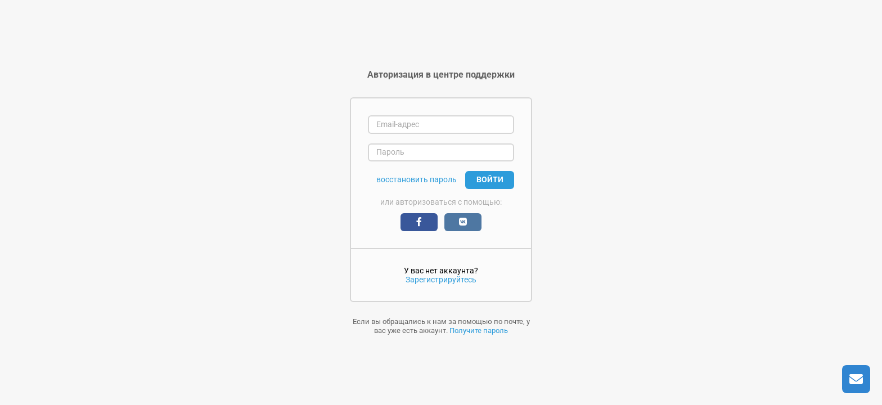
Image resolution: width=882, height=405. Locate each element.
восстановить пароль (416, 180)
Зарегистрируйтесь (441, 279)
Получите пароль (478, 330)
